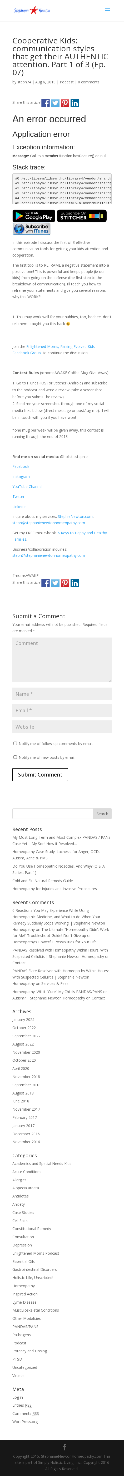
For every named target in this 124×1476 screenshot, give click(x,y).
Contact (19, 962)
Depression (22, 1245)
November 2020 (26, 1052)
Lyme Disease (24, 1302)
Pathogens (21, 1334)
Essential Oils (23, 1261)
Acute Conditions (26, 1171)
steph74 (24, 81)
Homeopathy (23, 1285)
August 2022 (23, 1044)
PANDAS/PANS (25, 1326)
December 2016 (26, 1133)
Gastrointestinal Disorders (34, 1269)
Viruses (18, 1375)
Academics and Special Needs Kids (41, 1163)
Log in (17, 1397)
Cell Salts (20, 1220)
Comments (25, 1413)
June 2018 (20, 1100)
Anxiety (18, 1204)
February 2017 (24, 1117)
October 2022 (24, 1027)
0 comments (89, 81)
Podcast (67, 81)
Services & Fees (54, 983)
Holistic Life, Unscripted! (32, 1277)
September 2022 (26, 1035)
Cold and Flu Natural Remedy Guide (42, 880)
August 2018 (23, 1093)
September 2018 (26, 1084)
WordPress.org (25, 1421)
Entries (22, 1405)
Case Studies (23, 1212)
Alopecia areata (25, 1187)
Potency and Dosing (29, 1350)
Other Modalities (26, 1318)
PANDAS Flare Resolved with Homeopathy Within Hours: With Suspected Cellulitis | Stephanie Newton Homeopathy (60, 977)
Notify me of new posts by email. (47, 757)
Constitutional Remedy (31, 1228)
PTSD (17, 1359)
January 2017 (23, 1125)
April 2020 (20, 1068)
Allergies (19, 1179)
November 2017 (26, 1109)
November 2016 (26, 1141)
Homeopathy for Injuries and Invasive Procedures (54, 888)
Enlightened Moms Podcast (35, 1253)
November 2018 (26, 1076)
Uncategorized (24, 1367)
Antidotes (20, 1196)
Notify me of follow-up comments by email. (56, 743)
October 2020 (24, 1060)
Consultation (23, 1236)
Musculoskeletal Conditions (35, 1310)
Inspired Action (25, 1293)
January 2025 (23, 1019)
